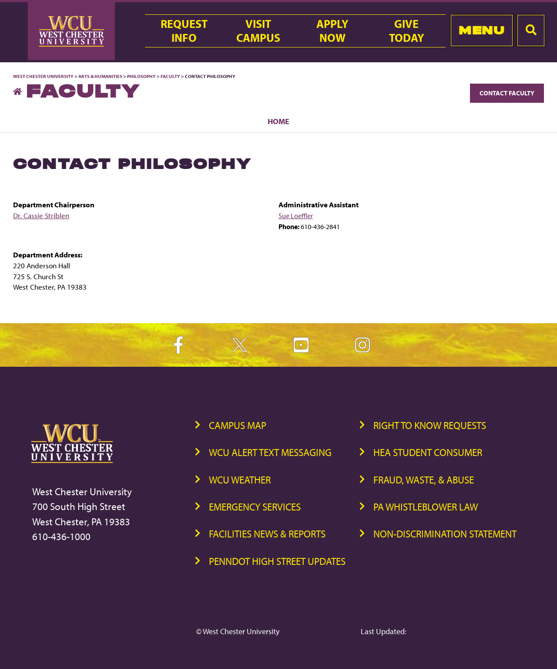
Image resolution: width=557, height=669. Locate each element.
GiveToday (406, 31)
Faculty (170, 76)
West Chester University (43, 76)
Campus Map (237, 425)
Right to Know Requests (429, 425)
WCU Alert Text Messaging (270, 452)
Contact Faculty (507, 93)
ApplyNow (332, 31)
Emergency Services (255, 506)
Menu (481, 30)
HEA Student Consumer (427, 452)
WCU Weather (240, 479)
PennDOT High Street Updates (277, 561)
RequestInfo (184, 31)
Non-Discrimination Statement (445, 533)
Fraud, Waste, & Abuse (423, 479)
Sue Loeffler (295, 215)
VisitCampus (258, 31)
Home (278, 121)
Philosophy (142, 76)
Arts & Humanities (100, 76)
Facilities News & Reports (267, 533)
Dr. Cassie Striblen (41, 215)
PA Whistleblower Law (425, 506)
